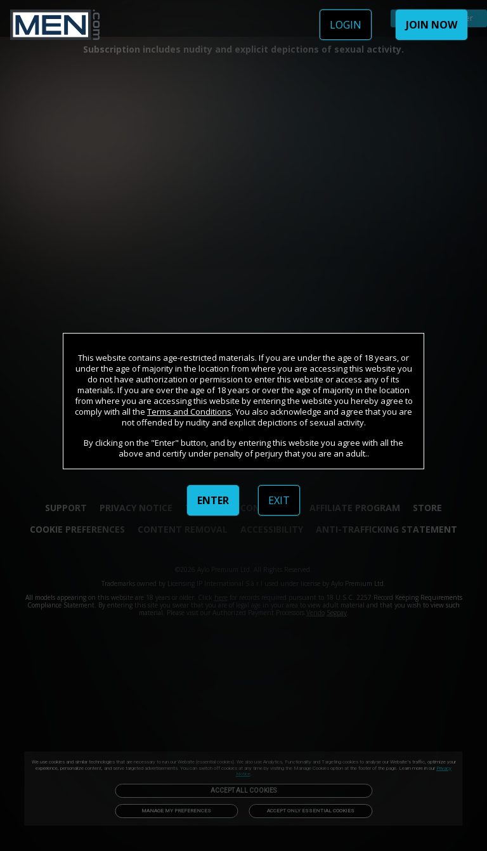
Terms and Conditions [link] (189, 411)
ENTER (213, 500)
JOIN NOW (431, 25)
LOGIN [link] (345, 25)
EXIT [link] (279, 500)
